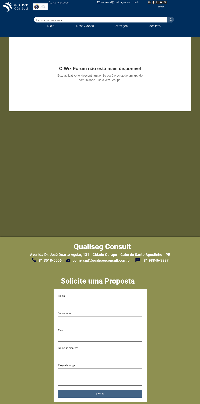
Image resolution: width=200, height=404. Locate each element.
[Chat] (137, 260)
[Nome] (99, 303)
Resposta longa (66, 365)
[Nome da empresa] (99, 355)
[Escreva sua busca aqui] (97, 20)
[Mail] (68, 260)
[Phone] (34, 260)
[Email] (99, 337)
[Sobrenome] (99, 320)
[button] (122, 26)
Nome (61, 295)
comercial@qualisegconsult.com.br (120, 2)
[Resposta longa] (100, 377)
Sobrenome (64, 313)
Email (61, 330)
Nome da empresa (68, 347)
